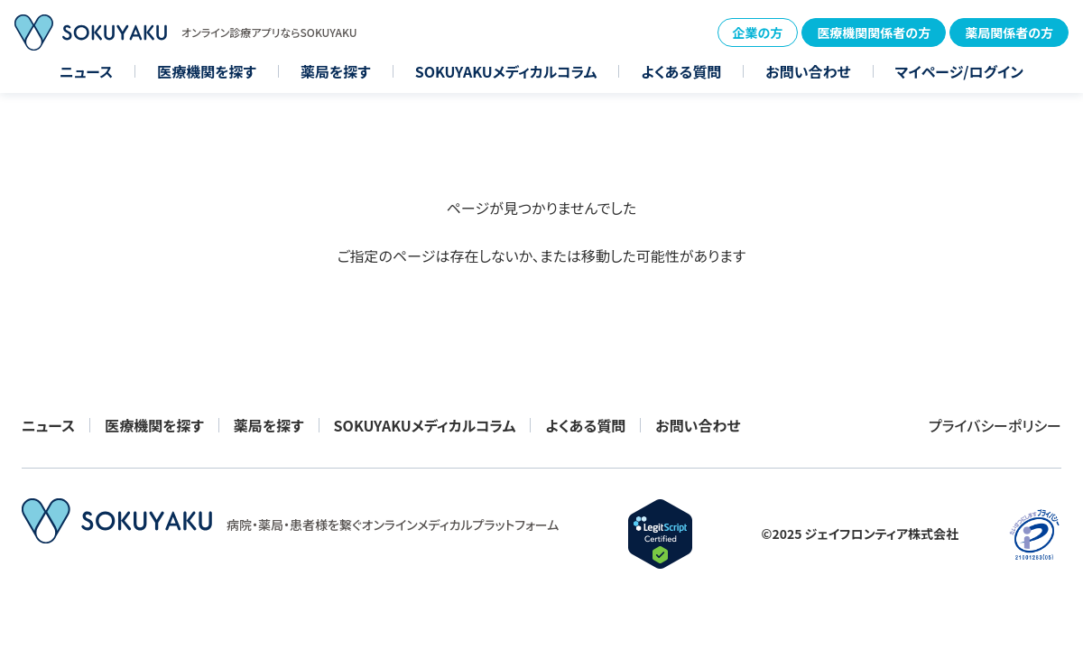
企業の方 (758, 32)
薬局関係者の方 (1009, 32)
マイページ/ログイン (959, 71)
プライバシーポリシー (995, 425)
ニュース (86, 71)
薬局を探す (336, 71)
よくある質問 (681, 71)
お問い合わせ (807, 71)
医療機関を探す (206, 71)
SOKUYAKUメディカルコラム (506, 71)
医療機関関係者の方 (873, 32)
